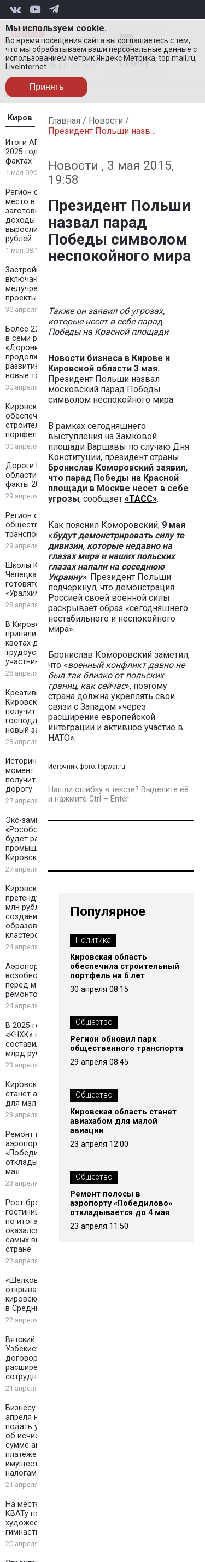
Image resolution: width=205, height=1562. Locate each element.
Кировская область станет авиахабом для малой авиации (123, 1121)
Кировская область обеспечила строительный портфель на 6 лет (124, 966)
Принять (47, 86)
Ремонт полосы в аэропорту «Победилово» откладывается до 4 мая (121, 1203)
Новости (106, 120)
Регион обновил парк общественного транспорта (126, 1044)
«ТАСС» (141, 498)
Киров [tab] (20, 118)
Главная (64, 120)
